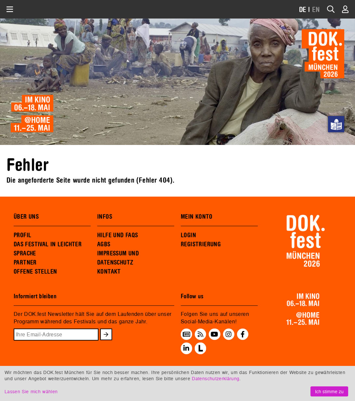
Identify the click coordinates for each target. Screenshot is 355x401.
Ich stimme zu (329, 391)
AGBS (104, 244)
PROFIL (22, 235)
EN (316, 10)
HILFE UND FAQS (117, 235)
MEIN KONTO (197, 216)
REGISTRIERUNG (201, 244)
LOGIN (188, 235)
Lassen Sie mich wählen (31, 391)
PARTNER (25, 262)
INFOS (104, 216)
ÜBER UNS (26, 216)
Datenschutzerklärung (215, 378)
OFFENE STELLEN (35, 271)
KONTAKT (109, 271)
